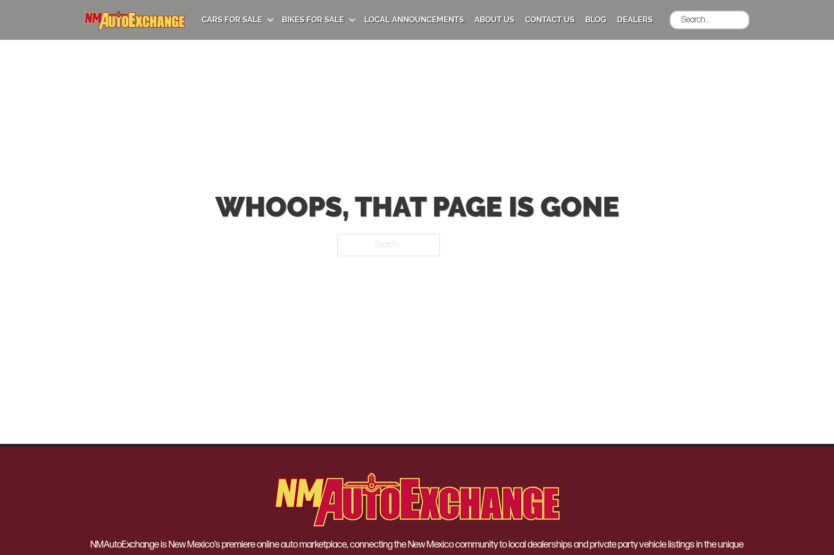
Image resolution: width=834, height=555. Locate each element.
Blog (595, 19)
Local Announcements (414, 19)
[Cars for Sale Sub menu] (270, 20)
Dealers (635, 19)
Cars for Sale (232, 19)
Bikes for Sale (313, 19)
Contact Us (549, 19)
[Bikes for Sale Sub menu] (352, 20)
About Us (494, 19)
